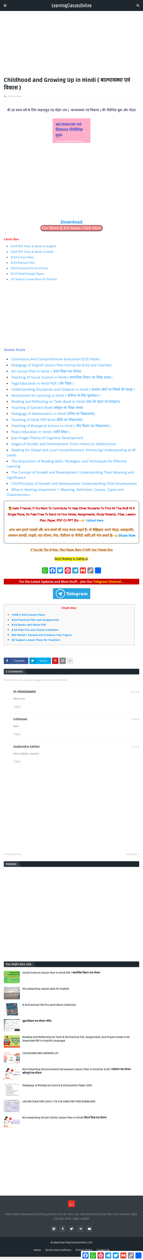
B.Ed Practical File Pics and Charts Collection (49, 1005)
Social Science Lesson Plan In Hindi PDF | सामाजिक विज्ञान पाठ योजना (61, 972)
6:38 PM (135, 719)
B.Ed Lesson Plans (22, 257)
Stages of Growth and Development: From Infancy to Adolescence (63, 444)
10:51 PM (134, 691)
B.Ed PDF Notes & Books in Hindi (32, 251)
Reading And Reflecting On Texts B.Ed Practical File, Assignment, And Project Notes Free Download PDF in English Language (76, 1039)
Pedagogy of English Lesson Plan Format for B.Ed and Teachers (61, 365)
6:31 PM (135, 746)
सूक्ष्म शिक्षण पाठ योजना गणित (36, 1021)
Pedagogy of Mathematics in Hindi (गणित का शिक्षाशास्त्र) (53, 413)
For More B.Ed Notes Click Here (71, 228)
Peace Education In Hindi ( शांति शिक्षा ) (40, 431)
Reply (17, 706)
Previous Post (13, 854)
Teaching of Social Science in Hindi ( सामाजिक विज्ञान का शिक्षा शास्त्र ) (61, 377)
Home (37, 1250)
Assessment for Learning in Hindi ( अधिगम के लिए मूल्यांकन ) (55, 395)
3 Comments (15, 96)
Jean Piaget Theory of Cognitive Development (47, 438)
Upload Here (94, 520)
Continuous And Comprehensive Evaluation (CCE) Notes (55, 359)
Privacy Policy (84, 1250)
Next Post (131, 854)
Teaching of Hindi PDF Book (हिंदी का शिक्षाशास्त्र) (47, 419)
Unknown (20, 719)
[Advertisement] (71, 42)
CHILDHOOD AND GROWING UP (40, 1053)
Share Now (126, 536)
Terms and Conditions (58, 1250)
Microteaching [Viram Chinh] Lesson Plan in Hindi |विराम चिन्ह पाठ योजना (64, 1117)
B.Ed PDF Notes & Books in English (33, 246)
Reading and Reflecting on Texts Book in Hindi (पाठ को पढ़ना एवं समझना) (65, 401)
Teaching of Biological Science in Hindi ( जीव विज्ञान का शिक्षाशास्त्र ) (60, 425)
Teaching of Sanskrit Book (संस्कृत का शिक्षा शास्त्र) (47, 407)
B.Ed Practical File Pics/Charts (29, 268)
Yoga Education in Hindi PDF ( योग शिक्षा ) (42, 383)
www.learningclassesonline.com (73, 1242)
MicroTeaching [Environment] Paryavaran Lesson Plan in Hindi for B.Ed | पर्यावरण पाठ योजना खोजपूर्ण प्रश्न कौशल (76, 1071)
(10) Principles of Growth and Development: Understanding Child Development (74, 483)
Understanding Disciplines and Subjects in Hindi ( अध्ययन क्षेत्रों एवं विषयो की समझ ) (72, 389)
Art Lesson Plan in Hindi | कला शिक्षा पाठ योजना (46, 371)
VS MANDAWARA (24, 692)
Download (71, 221)
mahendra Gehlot (26, 747)
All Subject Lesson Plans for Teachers (34, 279)
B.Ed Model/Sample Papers (27, 273)
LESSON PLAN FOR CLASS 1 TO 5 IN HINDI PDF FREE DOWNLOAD (58, 1101)
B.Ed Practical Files (23, 262)
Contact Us (103, 1250)
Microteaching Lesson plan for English (45, 988)
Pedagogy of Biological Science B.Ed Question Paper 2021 (57, 1085)
